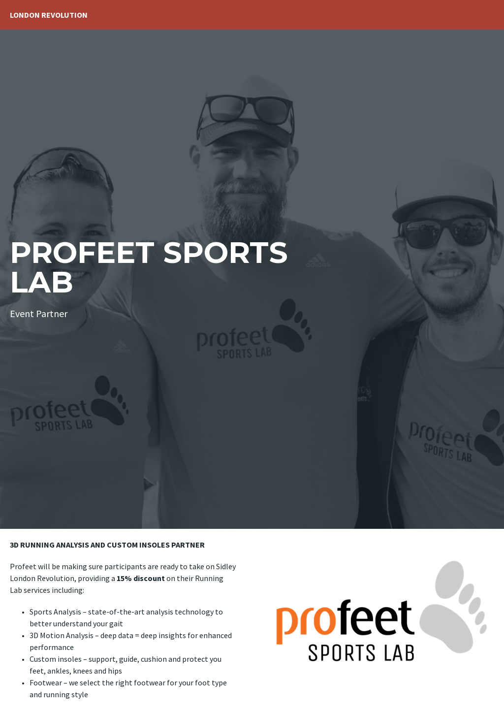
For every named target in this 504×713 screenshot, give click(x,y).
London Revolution (49, 15)
